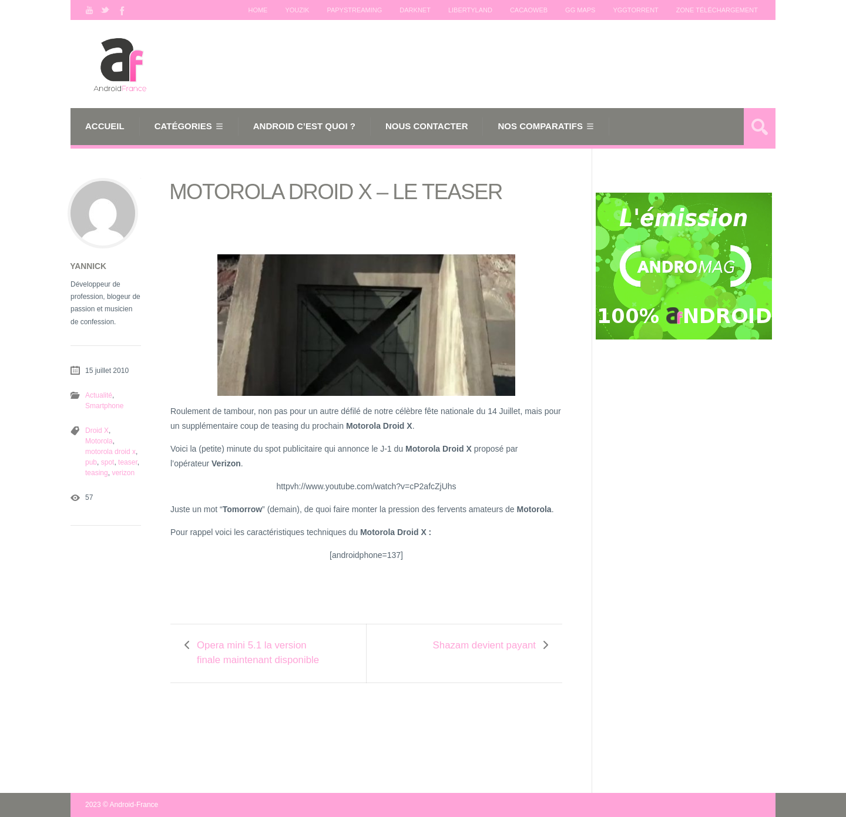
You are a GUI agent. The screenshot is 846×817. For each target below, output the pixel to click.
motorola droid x (110, 452)
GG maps (580, 10)
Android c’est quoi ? (304, 126)
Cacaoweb (529, 10)
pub (91, 462)
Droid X (97, 430)
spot (108, 462)
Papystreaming (354, 10)
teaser (127, 462)
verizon (123, 473)
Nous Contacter (426, 126)
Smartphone (104, 406)
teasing (96, 473)
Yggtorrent (635, 10)
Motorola (99, 441)
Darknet (415, 10)
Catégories (183, 126)
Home (257, 10)
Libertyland (470, 10)
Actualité (98, 395)
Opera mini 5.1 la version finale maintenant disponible (258, 652)
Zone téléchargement (717, 10)
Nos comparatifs (540, 126)
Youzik (297, 10)
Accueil (105, 126)
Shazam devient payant (484, 645)
